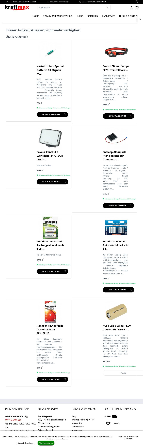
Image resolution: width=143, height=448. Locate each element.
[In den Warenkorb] (52, 114)
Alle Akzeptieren (46, 443)
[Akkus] (79, 16)
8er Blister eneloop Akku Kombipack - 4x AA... (116, 245)
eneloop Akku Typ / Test (83, 419)
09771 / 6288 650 (13, 420)
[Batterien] (92, 16)
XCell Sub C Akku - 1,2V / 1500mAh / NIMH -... (117, 327)
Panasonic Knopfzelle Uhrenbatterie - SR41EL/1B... (50, 329)
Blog (74, 416)
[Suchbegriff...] (74, 7)
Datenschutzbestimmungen (128, 436)
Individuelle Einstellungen (25, 443)
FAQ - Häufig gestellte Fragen (52, 419)
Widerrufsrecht (45, 430)
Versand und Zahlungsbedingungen (49, 425)
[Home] (35, 16)
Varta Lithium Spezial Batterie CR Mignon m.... (50, 70)
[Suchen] (107, 7)
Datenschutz (78, 426)
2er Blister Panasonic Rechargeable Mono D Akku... (50, 245)
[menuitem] (135, 1)
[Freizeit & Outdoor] (129, 16)
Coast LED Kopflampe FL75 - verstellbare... (116, 68)
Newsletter (77, 423)
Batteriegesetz (45, 416)
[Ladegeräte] (108, 16)
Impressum (77, 430)
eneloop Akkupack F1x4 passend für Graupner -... (114, 155)
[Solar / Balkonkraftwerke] (57, 16)
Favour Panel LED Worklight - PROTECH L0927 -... (50, 155)
